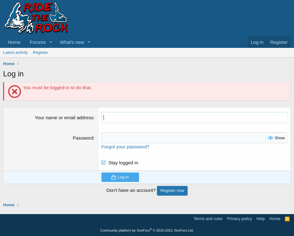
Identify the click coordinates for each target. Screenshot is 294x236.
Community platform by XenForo (147, 230)
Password (83, 138)
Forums (38, 42)
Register (40, 52)
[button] (50, 42)
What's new (72, 42)
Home (14, 42)
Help (261, 218)
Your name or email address (64, 117)
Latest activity (15, 52)
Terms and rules (208, 218)
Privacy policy (239, 218)
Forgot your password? (125, 146)
